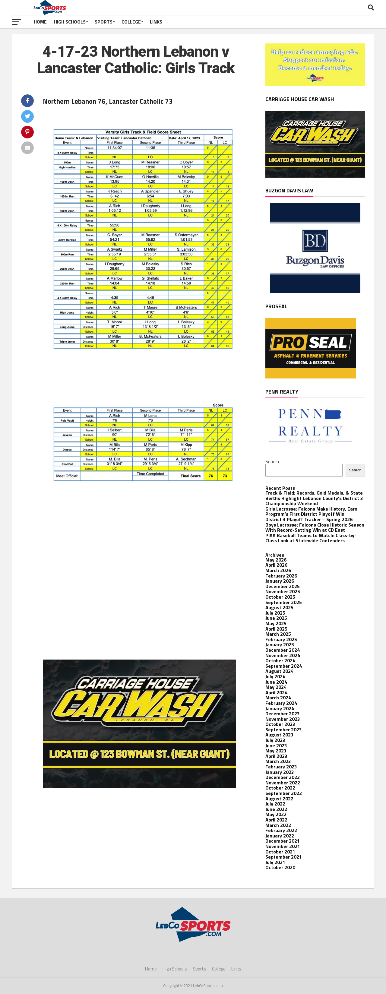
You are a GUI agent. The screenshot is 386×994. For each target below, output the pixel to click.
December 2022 (282, 777)
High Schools (70, 21)
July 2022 (275, 803)
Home (40, 21)
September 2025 (283, 602)
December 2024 (282, 650)
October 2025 (280, 596)
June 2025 (276, 618)
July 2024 (275, 676)
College (131, 21)
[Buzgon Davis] (315, 291)
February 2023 (281, 766)
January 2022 (279, 835)
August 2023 (279, 734)
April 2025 (276, 628)
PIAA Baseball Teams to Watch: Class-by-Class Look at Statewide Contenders (310, 538)
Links (156, 21)
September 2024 (283, 666)
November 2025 (282, 591)
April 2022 (276, 819)
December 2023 (282, 713)
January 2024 (279, 708)
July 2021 (275, 862)
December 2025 (282, 586)
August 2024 (279, 671)
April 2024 (276, 692)
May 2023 (275, 750)
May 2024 (275, 687)
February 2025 (281, 639)
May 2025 (275, 623)
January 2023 (279, 772)
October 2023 (280, 724)
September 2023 (283, 729)
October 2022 (280, 787)
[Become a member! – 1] (315, 84)
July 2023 (275, 740)
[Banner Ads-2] (139, 786)
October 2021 (280, 851)
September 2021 (283, 856)
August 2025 (279, 607)
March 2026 (278, 570)
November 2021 (282, 846)
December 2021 (282, 840)
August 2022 (279, 798)
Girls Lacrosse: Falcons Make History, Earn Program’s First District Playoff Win (311, 511)
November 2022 (282, 782)
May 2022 (275, 814)
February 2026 (281, 575)
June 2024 (276, 681)
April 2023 (276, 756)
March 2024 (278, 697)
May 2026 (275, 559)
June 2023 (276, 745)
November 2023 (282, 719)
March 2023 (278, 761)
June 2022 (276, 809)
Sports (103, 21)
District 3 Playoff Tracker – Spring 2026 (309, 519)
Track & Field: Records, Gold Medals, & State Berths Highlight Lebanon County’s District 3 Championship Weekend (314, 498)
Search (272, 461)
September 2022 (283, 793)
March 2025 (278, 634)
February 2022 (281, 830)
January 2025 (279, 644)
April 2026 (276, 564)
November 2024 (282, 655)
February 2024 (281, 703)
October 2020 (280, 867)
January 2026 (279, 580)
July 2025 (275, 612)
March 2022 (278, 825)
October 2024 (280, 660)
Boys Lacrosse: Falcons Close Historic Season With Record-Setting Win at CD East (314, 527)
